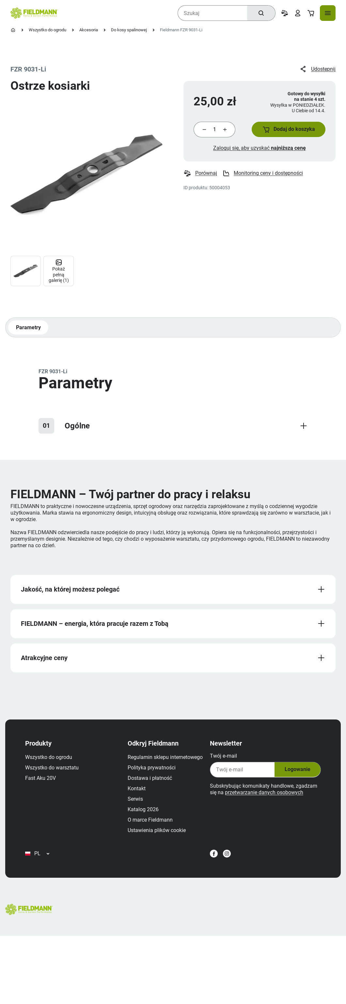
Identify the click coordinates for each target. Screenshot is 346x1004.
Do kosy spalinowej (129, 29)
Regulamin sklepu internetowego (63, 823)
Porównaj (200, 174)
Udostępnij (317, 69)
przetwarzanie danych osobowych (263, 794)
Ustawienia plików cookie (55, 896)
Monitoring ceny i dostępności (262, 174)
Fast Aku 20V (41, 780)
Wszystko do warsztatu (53, 769)
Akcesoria (88, 29)
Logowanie (296, 772)
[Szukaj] (260, 13)
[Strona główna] (13, 30)
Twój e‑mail (222, 758)
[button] (287, 130)
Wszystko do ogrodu (47, 29)
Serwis (33, 865)
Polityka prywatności (50, 834)
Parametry (28, 328)
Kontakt (35, 855)
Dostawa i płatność (48, 844)
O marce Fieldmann (48, 886)
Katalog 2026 (41, 876)
